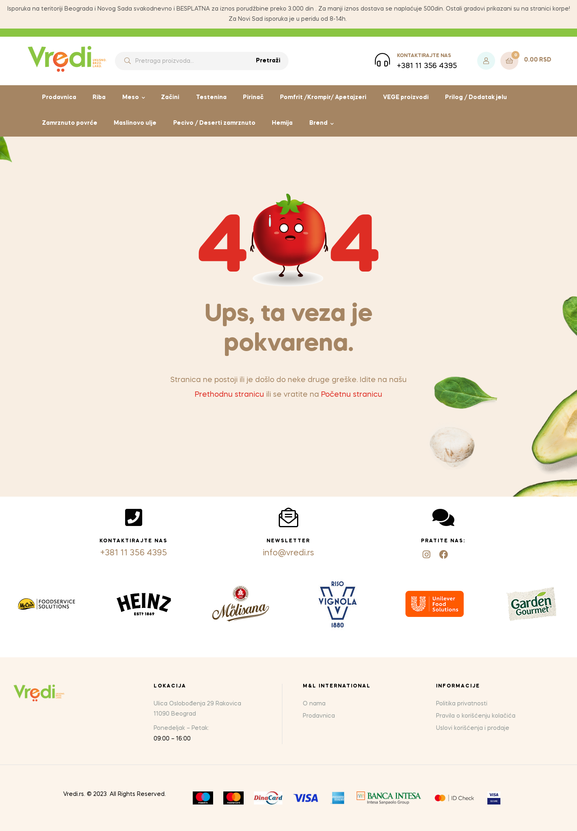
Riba (99, 97)
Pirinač (253, 97)
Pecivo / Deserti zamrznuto (214, 123)
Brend (318, 123)
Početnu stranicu (351, 394)
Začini (170, 97)
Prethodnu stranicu (229, 394)
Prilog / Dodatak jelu (476, 97)
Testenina (211, 97)
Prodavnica (59, 97)
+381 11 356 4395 (133, 553)
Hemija (282, 123)
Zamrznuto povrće (69, 123)
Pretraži (268, 61)
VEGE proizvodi (406, 97)
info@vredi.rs (288, 553)
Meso (130, 97)
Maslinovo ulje (135, 123)
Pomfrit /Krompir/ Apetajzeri (323, 97)
